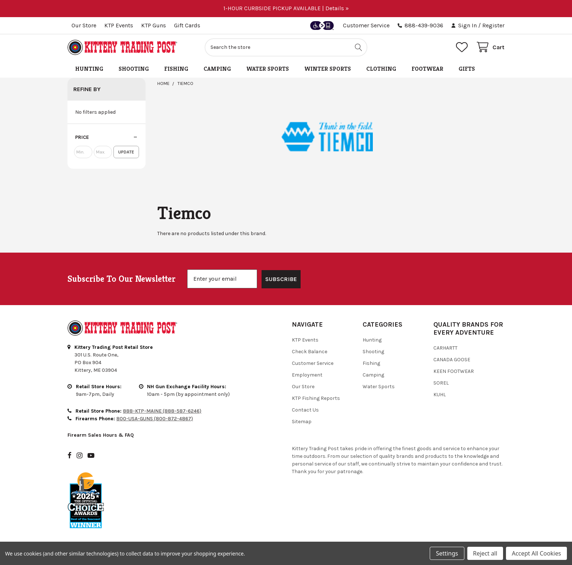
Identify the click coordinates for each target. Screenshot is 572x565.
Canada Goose (451, 359)
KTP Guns (153, 25)
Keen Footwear (453, 371)
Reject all (485, 553)
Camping (217, 69)
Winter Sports (327, 69)
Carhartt (445, 348)
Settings (447, 553)
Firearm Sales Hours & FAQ (100, 435)
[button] (106, 137)
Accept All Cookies (536, 553)
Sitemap (302, 421)
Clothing (381, 69)
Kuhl (439, 394)
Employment (307, 375)
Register (493, 25)
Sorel (441, 383)
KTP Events (118, 25)
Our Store (84, 25)
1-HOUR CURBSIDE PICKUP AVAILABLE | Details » (286, 8)
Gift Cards (187, 25)
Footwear (427, 69)
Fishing (176, 69)
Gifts (467, 69)
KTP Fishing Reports (316, 398)
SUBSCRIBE (281, 279)
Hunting (89, 69)
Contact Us (305, 410)
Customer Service (366, 25)
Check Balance (309, 351)
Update (126, 152)
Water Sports (267, 69)
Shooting (134, 69)
